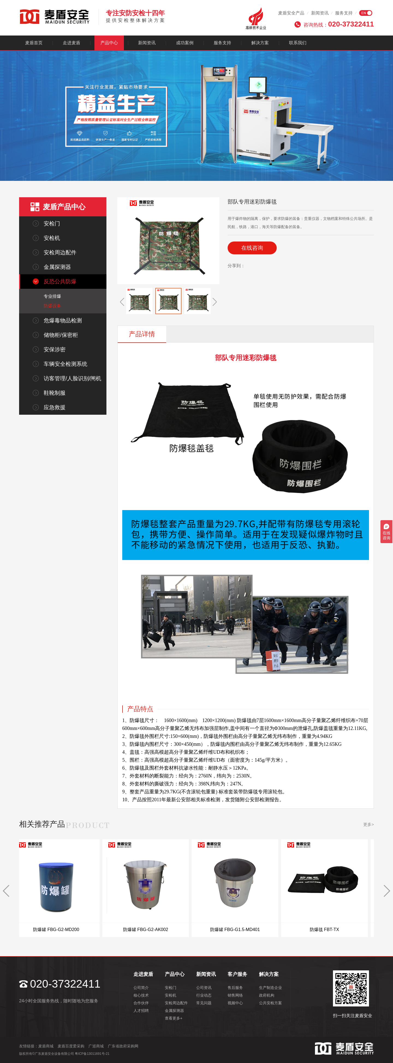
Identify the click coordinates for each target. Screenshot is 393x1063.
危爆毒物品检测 (63, 320)
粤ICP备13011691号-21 (92, 1054)
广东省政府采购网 (123, 1046)
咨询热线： (338, 24)
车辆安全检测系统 (65, 364)
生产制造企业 (270, 987)
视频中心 (235, 1003)
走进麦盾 (71, 42)
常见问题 (204, 1003)
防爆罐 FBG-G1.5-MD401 (241, 929)
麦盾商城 (45, 1046)
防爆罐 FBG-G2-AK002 (151, 929)
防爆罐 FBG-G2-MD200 (62, 929)
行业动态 (204, 995)
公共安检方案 (270, 1003)
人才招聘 (141, 1010)
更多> (368, 824)
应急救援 (55, 407)
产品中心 (109, 42)
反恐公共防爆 (60, 281)
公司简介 (141, 987)
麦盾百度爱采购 (71, 1046)
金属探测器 (57, 267)
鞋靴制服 (55, 393)
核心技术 (141, 995)
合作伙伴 (141, 1003)
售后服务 (235, 987)
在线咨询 (252, 248)
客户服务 (237, 974)
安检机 (52, 238)
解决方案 (260, 42)
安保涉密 (55, 349)
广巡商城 (96, 1046)
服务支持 (344, 13)
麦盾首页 (34, 42)
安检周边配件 (60, 252)
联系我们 (297, 42)
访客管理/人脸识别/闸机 (72, 378)
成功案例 (184, 42)
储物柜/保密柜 (61, 335)
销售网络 (235, 995)
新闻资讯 (320, 13)
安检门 (52, 223)
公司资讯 (204, 987)
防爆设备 (52, 306)
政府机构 (266, 995)
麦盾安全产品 (291, 13)
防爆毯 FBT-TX (330, 929)
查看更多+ (173, 1018)
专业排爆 (52, 296)
